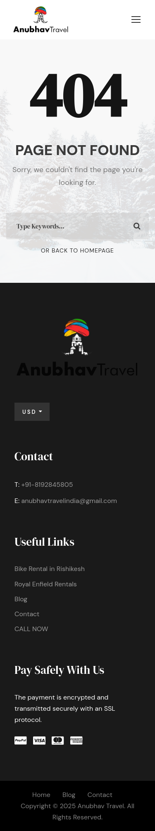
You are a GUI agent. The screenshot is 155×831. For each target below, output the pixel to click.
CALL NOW (31, 628)
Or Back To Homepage (77, 250)
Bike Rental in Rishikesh (49, 568)
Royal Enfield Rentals (45, 584)
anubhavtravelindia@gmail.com (69, 500)
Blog (20, 599)
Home (41, 794)
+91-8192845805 (47, 484)
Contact (26, 614)
